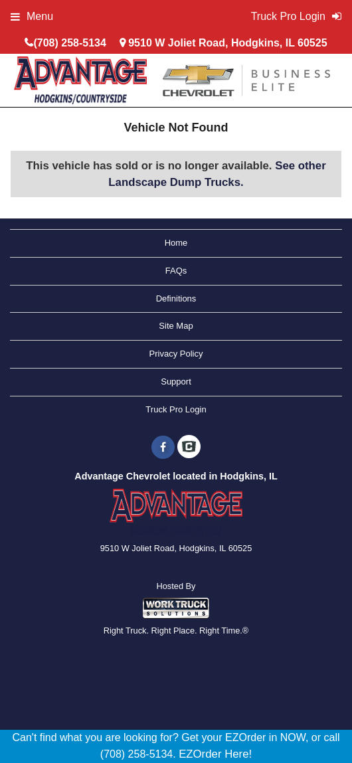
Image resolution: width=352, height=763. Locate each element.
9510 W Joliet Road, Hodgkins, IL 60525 (227, 42)
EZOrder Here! (215, 754)
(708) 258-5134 (69, 42)
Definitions (176, 298)
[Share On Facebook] (163, 447)
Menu (32, 16)
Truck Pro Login (175, 409)
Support (176, 381)
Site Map (176, 326)
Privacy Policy (176, 354)
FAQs (176, 271)
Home (176, 243)
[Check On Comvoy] (189, 447)
